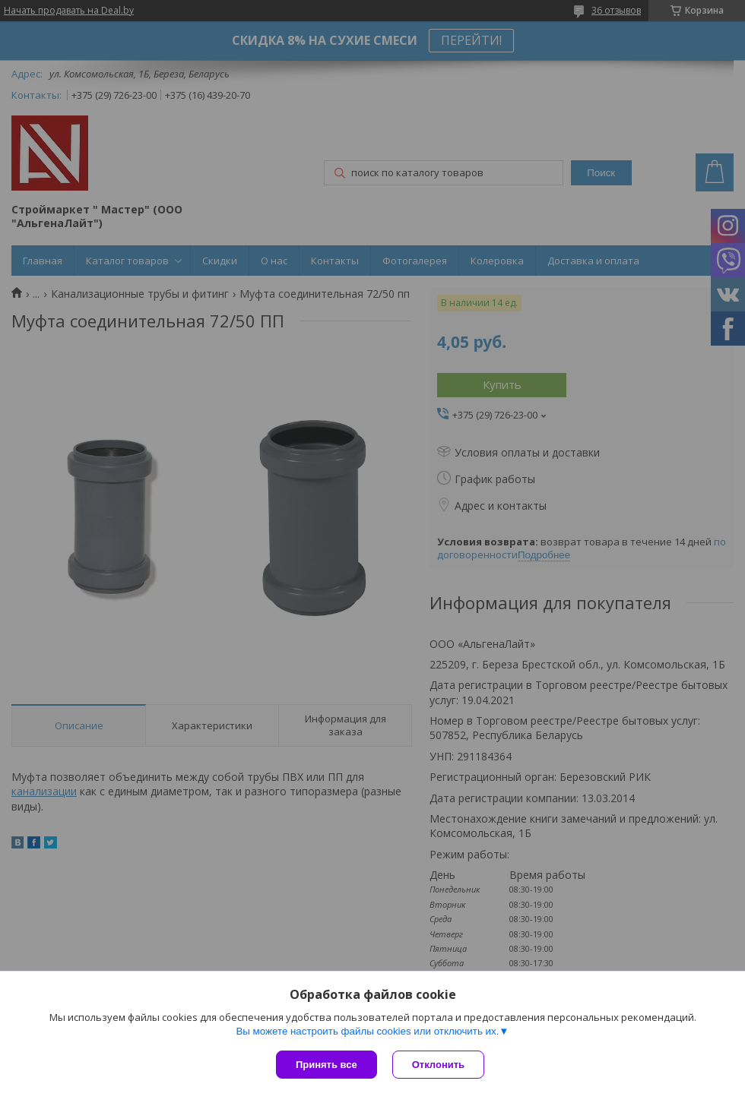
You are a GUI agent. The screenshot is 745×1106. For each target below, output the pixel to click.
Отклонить (438, 1064)
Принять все (326, 1064)
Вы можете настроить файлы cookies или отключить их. (367, 1031)
